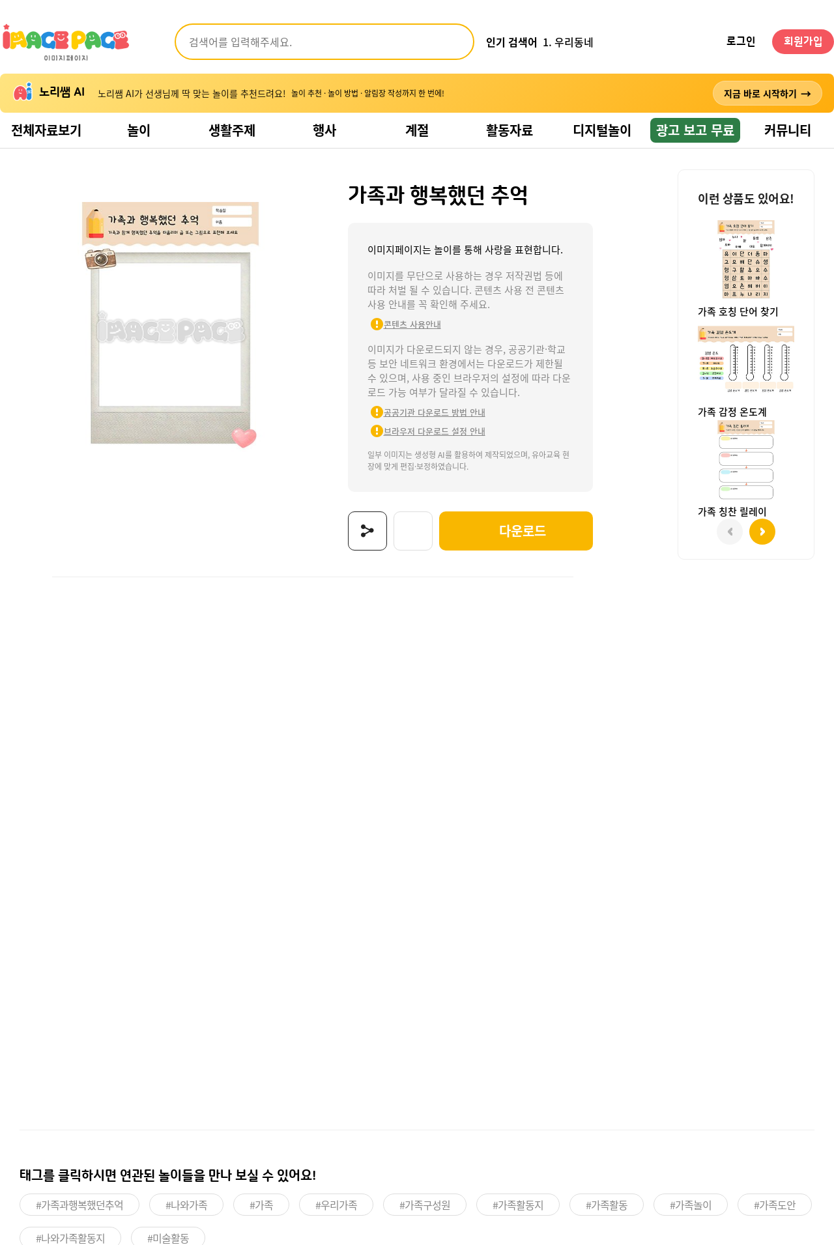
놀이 (139, 130)
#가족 (261, 1204)
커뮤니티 (787, 130)
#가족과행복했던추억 (79, 1204)
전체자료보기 (46, 130)
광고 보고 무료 (695, 130)
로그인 (741, 42)
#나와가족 (186, 1204)
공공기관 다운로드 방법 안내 (434, 412)
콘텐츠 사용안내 (412, 324)
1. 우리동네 (568, 42)
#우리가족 (336, 1204)
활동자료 (509, 130)
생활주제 (231, 130)
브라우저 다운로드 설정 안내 (434, 431)
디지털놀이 (602, 130)
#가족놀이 (691, 1204)
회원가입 (803, 42)
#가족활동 (606, 1204)
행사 (324, 130)
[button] (762, 532)
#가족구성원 (424, 1204)
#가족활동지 (518, 1204)
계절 (417, 130)
